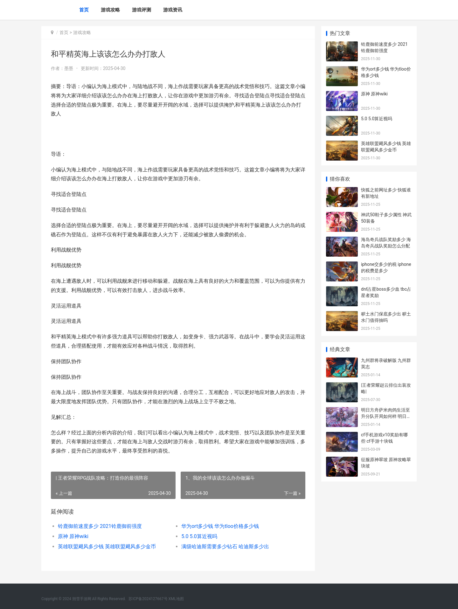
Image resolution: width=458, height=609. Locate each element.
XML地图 (176, 599)
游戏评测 (141, 10)
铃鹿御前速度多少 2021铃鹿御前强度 (100, 526)
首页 (84, 10)
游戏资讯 (172, 10)
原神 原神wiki (73, 536)
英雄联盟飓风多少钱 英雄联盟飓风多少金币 (107, 546)
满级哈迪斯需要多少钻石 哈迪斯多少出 (225, 546)
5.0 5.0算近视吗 (199, 536)
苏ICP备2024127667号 (147, 599)
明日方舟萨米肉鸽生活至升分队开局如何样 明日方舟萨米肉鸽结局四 (386, 416)
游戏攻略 (110, 10)
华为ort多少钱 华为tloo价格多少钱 (220, 526)
